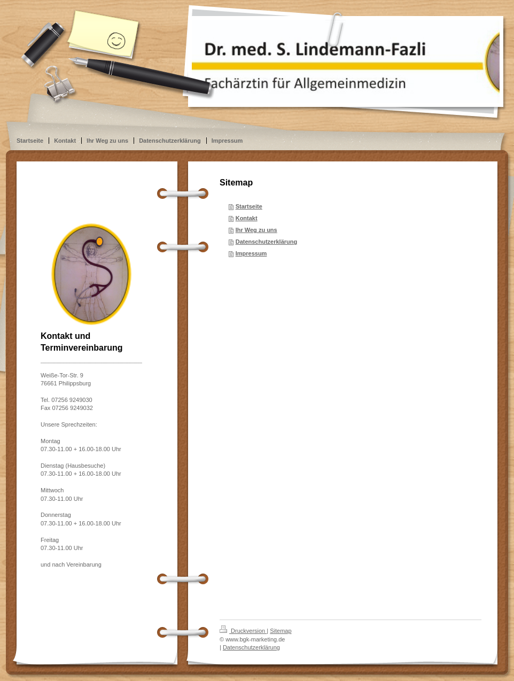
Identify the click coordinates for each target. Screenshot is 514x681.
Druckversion (243, 631)
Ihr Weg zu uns (256, 230)
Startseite (249, 206)
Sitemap (280, 631)
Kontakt (247, 218)
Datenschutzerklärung (267, 241)
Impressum (251, 253)
